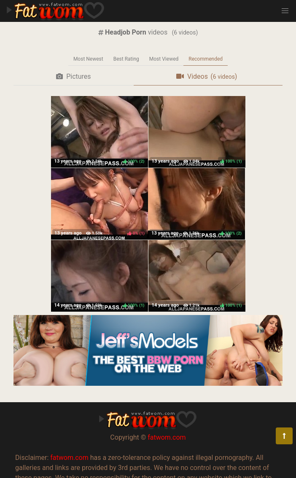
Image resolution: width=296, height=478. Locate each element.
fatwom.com (167, 437)
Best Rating (126, 59)
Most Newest (88, 59)
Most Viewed (164, 59)
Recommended (205, 59)
